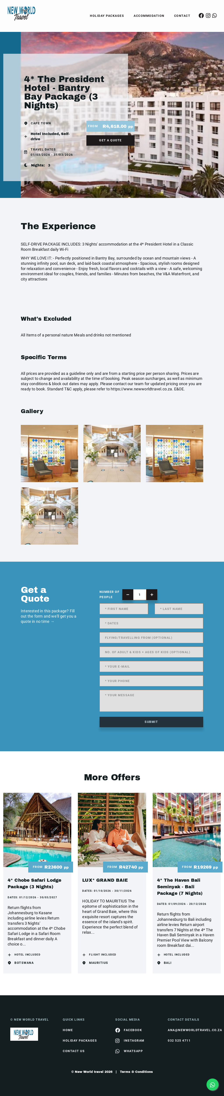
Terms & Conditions (136, 1071)
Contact (182, 15)
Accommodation (149, 15)
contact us (74, 1051)
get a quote (110, 140)
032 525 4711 (179, 1040)
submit (151, 722)
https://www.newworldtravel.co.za (141, 389)
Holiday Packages (107, 15)
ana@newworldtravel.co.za (191, 1030)
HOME (68, 1030)
